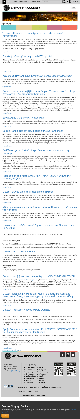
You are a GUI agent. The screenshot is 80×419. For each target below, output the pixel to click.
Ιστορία (41, 378)
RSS (36, 391)
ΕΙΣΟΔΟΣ (75, 2)
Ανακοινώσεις (30, 370)
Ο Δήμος (29, 380)
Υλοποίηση (41, 395)
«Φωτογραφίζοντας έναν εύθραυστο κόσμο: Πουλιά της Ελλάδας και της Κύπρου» (39, 208)
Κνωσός (42, 380)
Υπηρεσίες (29, 382)
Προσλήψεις (30, 374)
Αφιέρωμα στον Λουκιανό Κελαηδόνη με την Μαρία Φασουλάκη (37, 75)
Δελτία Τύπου (30, 368)
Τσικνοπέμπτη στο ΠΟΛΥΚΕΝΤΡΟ (21, 251)
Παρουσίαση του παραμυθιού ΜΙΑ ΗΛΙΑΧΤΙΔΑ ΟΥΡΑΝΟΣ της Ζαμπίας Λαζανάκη (36, 177)
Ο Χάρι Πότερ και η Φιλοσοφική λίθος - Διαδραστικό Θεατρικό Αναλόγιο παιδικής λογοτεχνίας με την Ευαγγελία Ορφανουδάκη (37, 295)
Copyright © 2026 (28, 395)
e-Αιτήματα (42, 374)
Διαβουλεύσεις (31, 376)
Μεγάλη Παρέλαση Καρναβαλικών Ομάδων (26, 309)
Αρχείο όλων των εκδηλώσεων (12, 350)
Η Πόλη (41, 376)
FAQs (30, 391)
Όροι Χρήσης (34, 387)
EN (8, 2)
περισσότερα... (7, 52)
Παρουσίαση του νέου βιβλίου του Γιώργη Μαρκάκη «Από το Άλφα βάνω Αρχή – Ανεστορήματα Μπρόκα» (39, 92)
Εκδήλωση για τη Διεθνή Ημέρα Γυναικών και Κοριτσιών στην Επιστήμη (36, 152)
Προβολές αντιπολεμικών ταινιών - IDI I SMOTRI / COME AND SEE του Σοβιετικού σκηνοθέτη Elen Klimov (39, 330)
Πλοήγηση (21, 391)
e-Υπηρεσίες (43, 372)
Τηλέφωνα (42, 370)
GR (4, 2)
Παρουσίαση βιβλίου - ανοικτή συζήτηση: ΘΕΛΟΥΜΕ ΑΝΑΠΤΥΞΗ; (39, 276)
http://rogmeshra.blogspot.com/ (28, 280)
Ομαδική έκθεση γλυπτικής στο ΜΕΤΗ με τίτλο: (28, 56)
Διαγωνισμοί (30, 372)
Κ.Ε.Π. (41, 368)
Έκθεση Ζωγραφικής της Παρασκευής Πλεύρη (27, 191)
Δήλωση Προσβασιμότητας (51, 387)
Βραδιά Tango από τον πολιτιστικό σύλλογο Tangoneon (32, 130)
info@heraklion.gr (14, 371)
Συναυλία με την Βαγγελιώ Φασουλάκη (23, 117)
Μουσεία (42, 382)
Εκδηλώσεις (30, 378)
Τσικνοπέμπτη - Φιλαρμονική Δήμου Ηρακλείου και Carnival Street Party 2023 (39, 226)
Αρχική (8, 23)
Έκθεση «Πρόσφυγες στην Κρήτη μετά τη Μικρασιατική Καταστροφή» (32, 34)
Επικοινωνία (22, 387)
